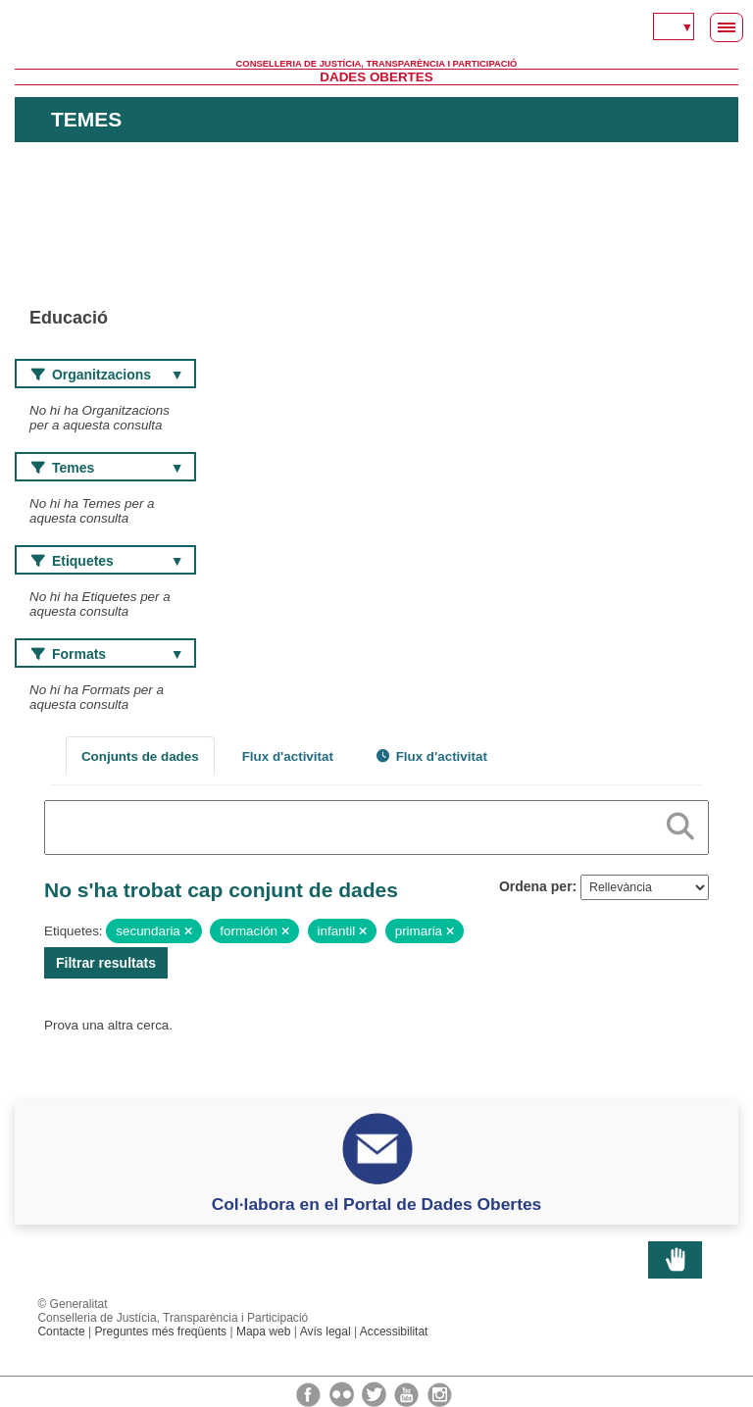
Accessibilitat (394, 1331)
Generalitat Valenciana (376, 29)
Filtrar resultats (106, 963)
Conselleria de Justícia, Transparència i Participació (377, 64)
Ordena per (536, 886)
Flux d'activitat (287, 756)
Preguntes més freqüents (160, 1331)
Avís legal (325, 1331)
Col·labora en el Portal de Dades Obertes (377, 1204)
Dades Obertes (376, 77)
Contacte (60, 1331)
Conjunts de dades (140, 756)
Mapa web (263, 1331)
